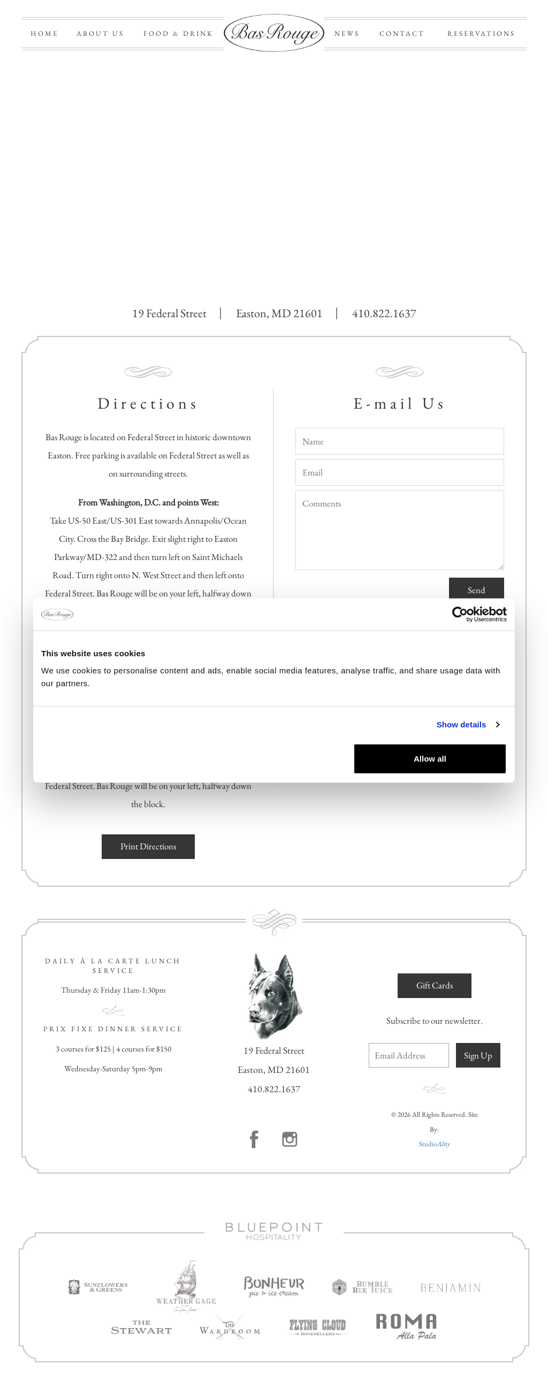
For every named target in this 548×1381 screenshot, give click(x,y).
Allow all (430, 758)
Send (476, 590)
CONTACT (402, 33)
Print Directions (148, 846)
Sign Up (478, 1055)
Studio (434, 1143)
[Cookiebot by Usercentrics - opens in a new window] (460, 615)
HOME (44, 33)
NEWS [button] (347, 33)
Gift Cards (434, 985)
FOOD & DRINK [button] (178, 33)
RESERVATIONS (481, 33)
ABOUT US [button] (100, 33)
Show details (461, 724)
